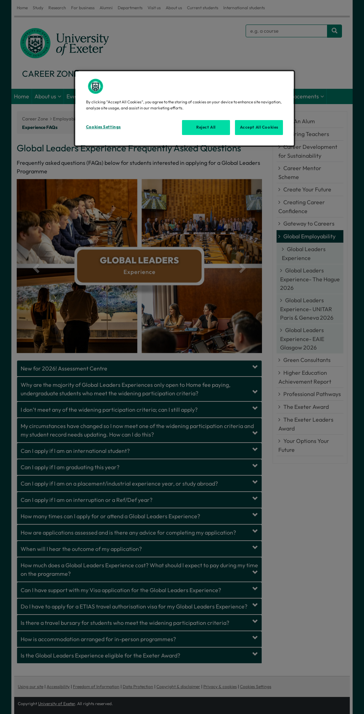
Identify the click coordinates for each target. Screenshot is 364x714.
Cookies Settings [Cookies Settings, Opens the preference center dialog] (103, 126)
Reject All (206, 127)
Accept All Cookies (259, 127)
